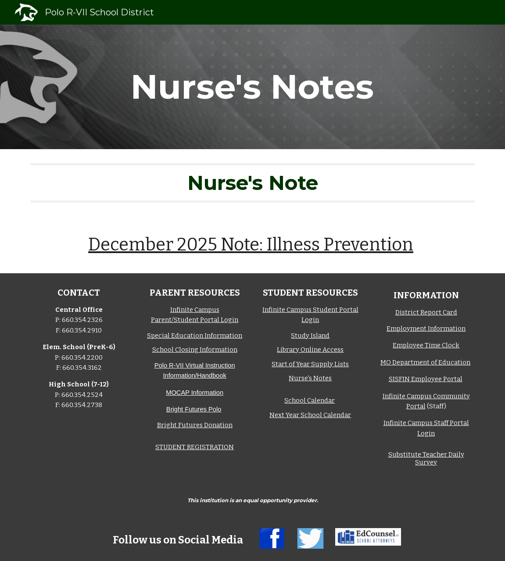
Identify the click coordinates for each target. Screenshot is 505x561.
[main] (252, 87)
